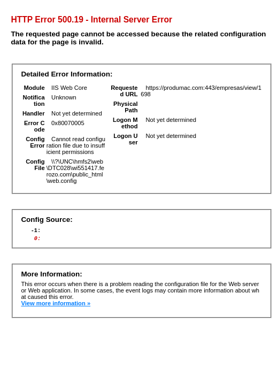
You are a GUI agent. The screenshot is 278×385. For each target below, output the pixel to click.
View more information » (55, 306)
